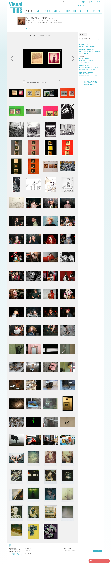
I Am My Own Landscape (85, 40)
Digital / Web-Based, (87, 47)
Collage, (88, 44)
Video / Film (83, 54)
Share (81, 34)
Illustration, (84, 70)
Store (84, 2)
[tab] (32, 36)
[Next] (73, 58)
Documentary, (84, 65)
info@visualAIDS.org (16, 555)
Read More (29, 29)
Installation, (92, 49)
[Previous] (12, 58)
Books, (82, 44)
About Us (27, 550)
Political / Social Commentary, (86, 73)
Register (93, 2)
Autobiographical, (86, 60)
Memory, (93, 70)
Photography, (94, 51)
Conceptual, (84, 63)
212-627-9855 (15, 553)
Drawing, (82, 49)
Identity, (96, 67)
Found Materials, (86, 67)
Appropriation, (85, 58)
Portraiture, (84, 76)
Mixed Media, (84, 51)
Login (98, 2)
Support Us (28, 548)
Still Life (93, 76)
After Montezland (96, 40)
